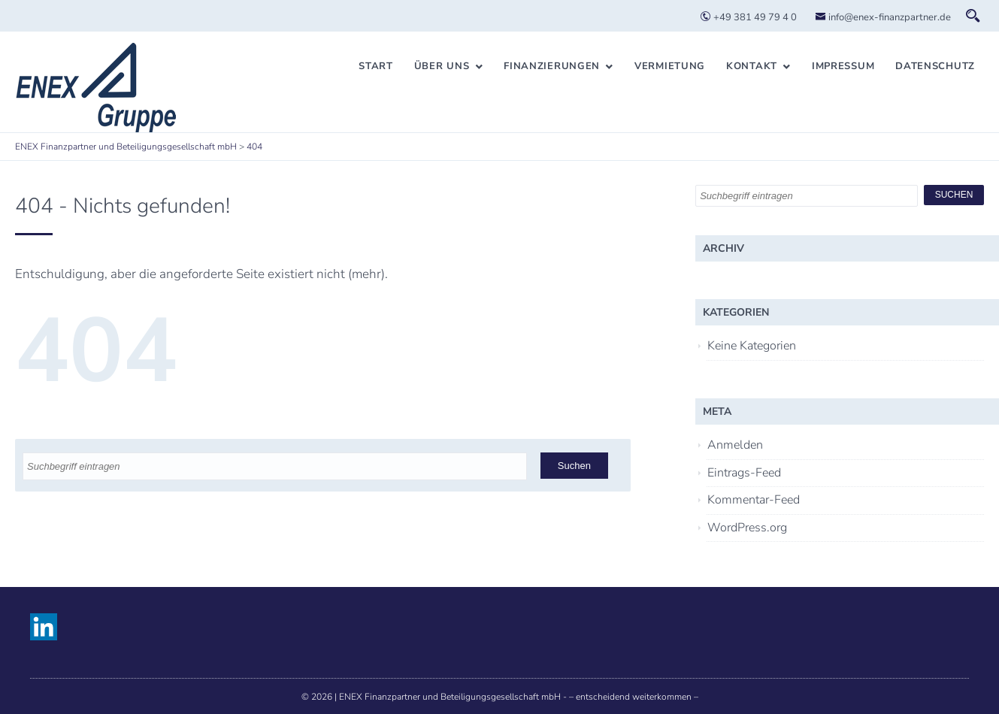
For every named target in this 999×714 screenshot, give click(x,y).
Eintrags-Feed (744, 472)
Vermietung (669, 66)
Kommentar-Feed (753, 500)
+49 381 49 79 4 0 (748, 17)
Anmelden (735, 445)
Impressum (843, 66)
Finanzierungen (552, 66)
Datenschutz (935, 66)
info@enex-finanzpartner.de (883, 17)
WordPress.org (747, 527)
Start (376, 66)
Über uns (442, 66)
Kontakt (751, 66)
